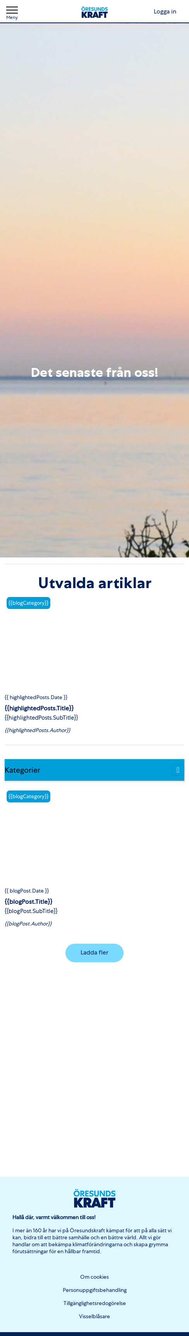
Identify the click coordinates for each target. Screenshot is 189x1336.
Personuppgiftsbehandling (95, 1289)
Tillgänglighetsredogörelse (95, 1303)
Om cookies (94, 1276)
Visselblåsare (94, 1316)
